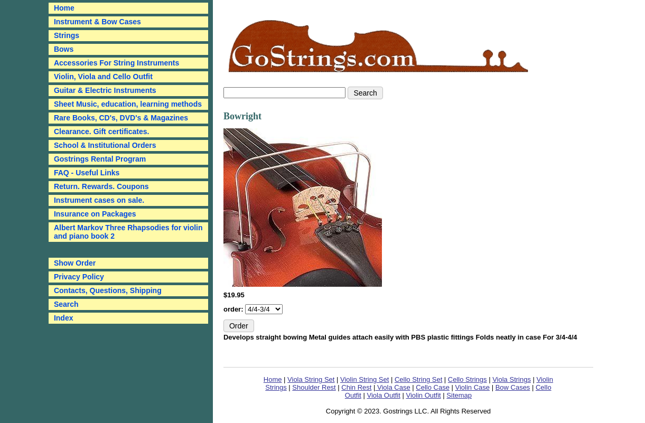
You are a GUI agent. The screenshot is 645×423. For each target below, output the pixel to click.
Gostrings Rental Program (100, 159)
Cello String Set (418, 379)
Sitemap (459, 395)
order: (234, 309)
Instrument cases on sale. (99, 200)
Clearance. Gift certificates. (101, 131)
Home (273, 379)
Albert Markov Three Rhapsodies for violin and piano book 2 (128, 231)
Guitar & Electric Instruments (105, 90)
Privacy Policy (79, 276)
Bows (63, 49)
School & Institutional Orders (105, 145)
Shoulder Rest (313, 387)
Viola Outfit (383, 395)
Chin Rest (356, 387)
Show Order (75, 263)
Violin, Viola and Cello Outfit (103, 76)
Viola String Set (310, 379)
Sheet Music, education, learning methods (128, 104)
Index (63, 318)
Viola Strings (511, 379)
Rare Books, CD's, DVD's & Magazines (121, 118)
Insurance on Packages (95, 214)
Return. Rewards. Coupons (101, 186)
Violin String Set (364, 379)
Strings (66, 35)
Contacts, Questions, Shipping (108, 290)
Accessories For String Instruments (116, 63)
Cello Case (433, 387)
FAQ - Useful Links (86, 172)
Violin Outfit (423, 395)
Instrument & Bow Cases (97, 21)
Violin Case (472, 387)
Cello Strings (467, 379)
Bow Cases (513, 387)
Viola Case (392, 387)
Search (66, 304)
